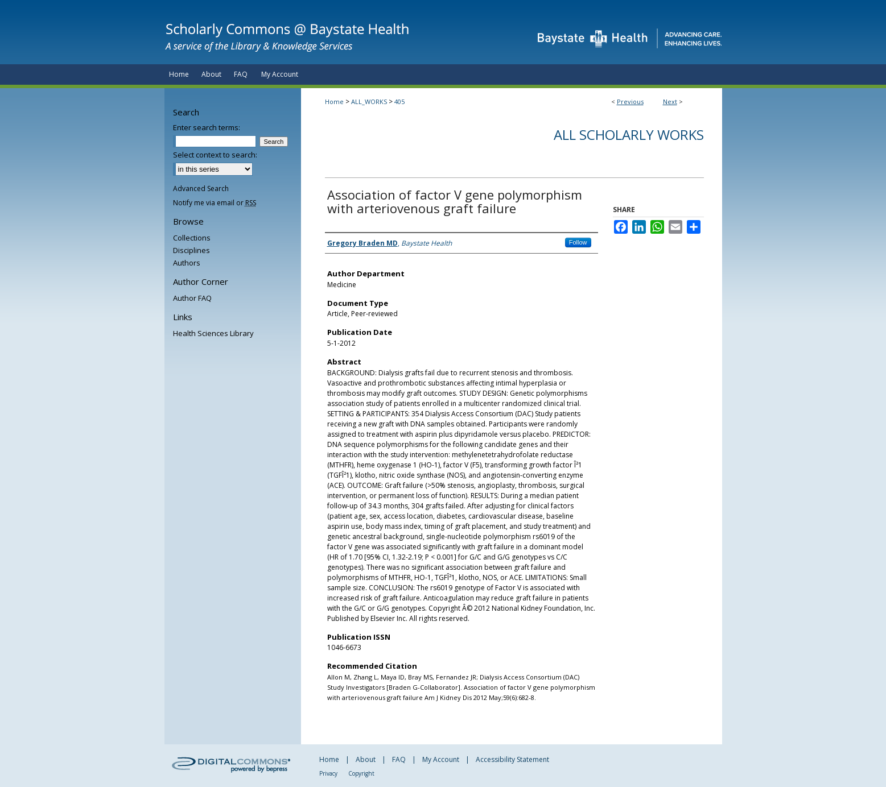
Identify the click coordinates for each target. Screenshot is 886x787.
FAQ (399, 759)
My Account (440, 759)
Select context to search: (215, 155)
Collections (192, 238)
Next (670, 101)
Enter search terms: (206, 127)
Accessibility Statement (512, 759)
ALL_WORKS (369, 101)
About (366, 759)
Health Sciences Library (213, 333)
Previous (630, 101)
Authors (186, 263)
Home (334, 101)
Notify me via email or (214, 203)
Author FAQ (192, 298)
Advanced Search (201, 188)
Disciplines (191, 250)
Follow (578, 242)
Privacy (328, 773)
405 (399, 101)
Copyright (361, 773)
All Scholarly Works (629, 134)
